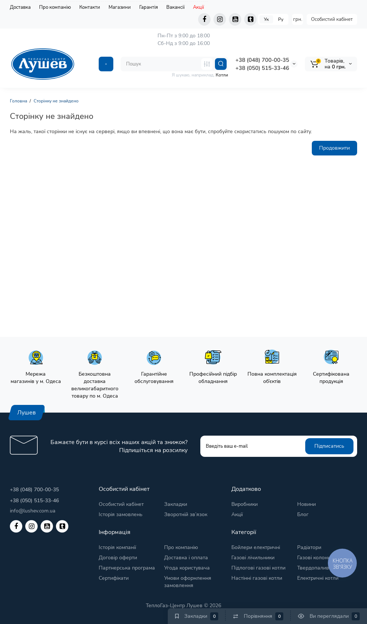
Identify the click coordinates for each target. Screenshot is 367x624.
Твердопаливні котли (322, 567)
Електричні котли (317, 578)
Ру (280, 19)
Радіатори (309, 547)
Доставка (20, 7)
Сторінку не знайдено (56, 101)
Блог (303, 514)
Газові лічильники (253, 557)
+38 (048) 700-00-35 (262, 60)
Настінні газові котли (256, 578)
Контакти (89, 7)
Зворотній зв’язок (185, 514)
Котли (222, 75)
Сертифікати (114, 578)
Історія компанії (117, 547)
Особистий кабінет (332, 19)
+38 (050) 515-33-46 (262, 68)
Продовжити (334, 147)
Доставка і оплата (186, 557)
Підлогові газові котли (258, 567)
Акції (198, 7)
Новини (306, 504)
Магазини (120, 7)
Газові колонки (315, 557)
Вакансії (175, 7)
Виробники (244, 504)
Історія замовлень (121, 514)
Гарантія (148, 7)
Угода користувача (187, 567)
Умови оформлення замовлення (187, 582)
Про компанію (55, 7)
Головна (18, 101)
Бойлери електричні (255, 547)
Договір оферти (118, 557)
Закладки (175, 504)
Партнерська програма (127, 567)
